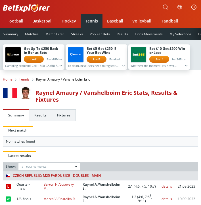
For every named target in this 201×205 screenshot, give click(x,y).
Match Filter (54, 34)
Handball (169, 21)
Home (7, 79)
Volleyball (141, 21)
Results (122, 34)
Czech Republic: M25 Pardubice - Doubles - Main (53, 176)
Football (15, 21)
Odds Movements (149, 34)
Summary (16, 115)
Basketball (42, 21)
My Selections (180, 34)
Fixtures (63, 115)
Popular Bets (100, 34)
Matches (32, 34)
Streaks (77, 34)
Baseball (115, 21)
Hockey (69, 21)
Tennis (91, 21)
